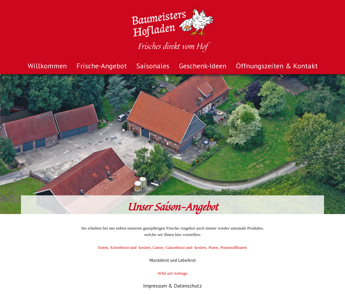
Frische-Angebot (101, 65)
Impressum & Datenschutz (172, 285)
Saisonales (152, 65)
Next (336, 144)
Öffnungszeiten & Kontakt (277, 65)
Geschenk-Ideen (202, 65)
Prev (8, 144)
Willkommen (47, 65)
